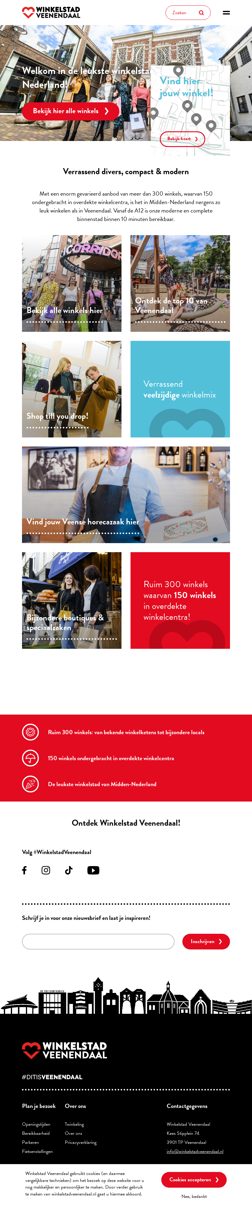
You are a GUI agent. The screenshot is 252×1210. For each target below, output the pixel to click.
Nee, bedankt (194, 1196)
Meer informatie (40, 1200)
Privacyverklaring (80, 1142)
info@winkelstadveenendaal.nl (195, 1151)
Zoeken (201, 13)
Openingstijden (36, 1124)
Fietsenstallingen (37, 1151)
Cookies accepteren (190, 1179)
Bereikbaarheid (36, 1133)
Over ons (73, 1133)
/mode (71, 389)
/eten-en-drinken (126, 495)
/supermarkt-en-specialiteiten (71, 600)
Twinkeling (74, 1124)
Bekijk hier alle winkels (66, 110)
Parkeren (30, 1142)
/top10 (180, 283)
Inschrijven (202, 941)
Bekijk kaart (179, 138)
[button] (226, 13)
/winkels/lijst (71, 283)
